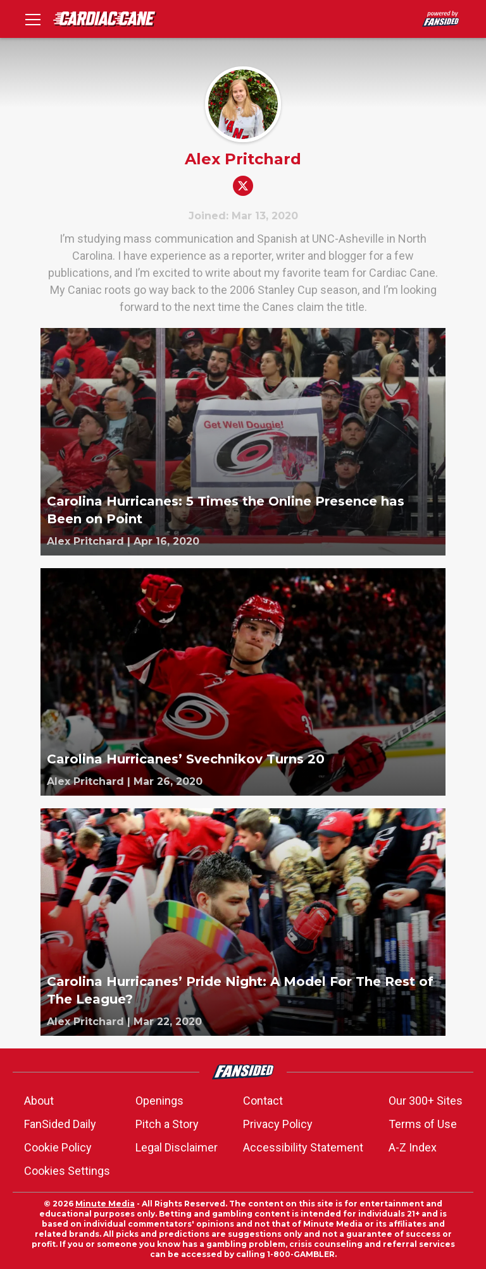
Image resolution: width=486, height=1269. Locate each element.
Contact (263, 1100)
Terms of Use (423, 1124)
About (39, 1100)
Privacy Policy (278, 1124)
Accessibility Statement (303, 1147)
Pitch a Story (167, 1124)
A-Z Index (413, 1147)
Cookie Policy (58, 1147)
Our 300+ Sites (426, 1100)
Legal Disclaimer (176, 1147)
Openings (159, 1100)
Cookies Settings (67, 1170)
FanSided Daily (60, 1124)
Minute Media (105, 1203)
